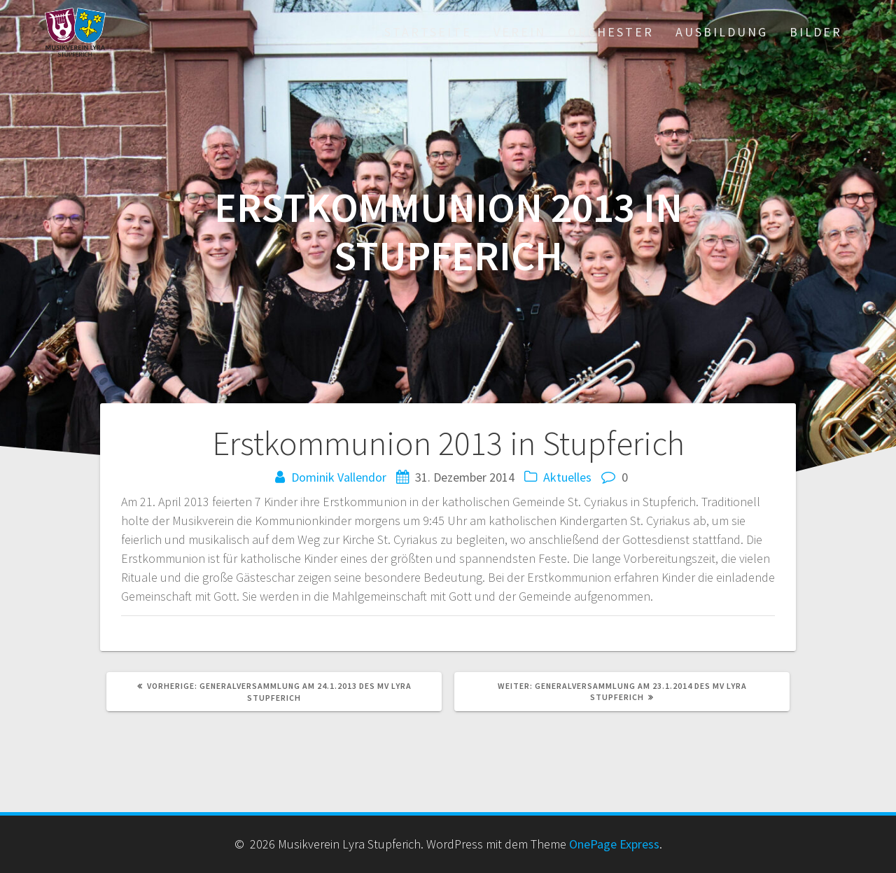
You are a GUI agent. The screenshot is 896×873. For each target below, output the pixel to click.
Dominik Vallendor (338, 477)
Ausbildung (722, 32)
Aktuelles (567, 477)
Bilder (816, 32)
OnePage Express (614, 844)
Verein (519, 32)
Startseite (428, 32)
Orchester (611, 32)
